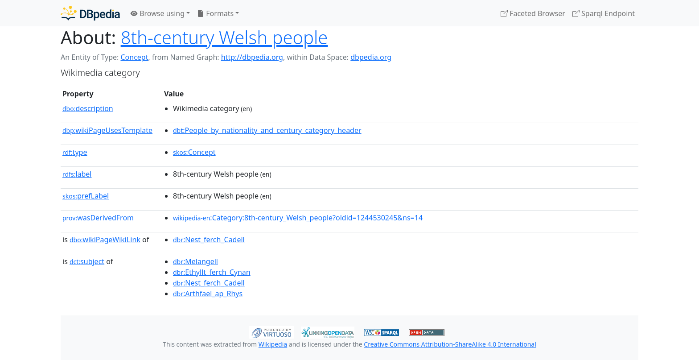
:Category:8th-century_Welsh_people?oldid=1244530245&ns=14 (298, 218)
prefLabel (85, 196)
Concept (134, 57)
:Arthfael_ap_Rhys (208, 293)
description (87, 108)
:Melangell (195, 261)
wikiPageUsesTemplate (107, 130)
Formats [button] (215, 13)
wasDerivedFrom (98, 218)
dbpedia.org (370, 57)
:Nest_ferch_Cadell (209, 239)
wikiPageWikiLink (105, 239)
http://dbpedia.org (252, 57)
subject (87, 261)
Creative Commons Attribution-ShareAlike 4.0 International (450, 344)
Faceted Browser (533, 13)
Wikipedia (273, 344)
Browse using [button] (158, 13)
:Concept (194, 152)
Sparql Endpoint (603, 13)
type (74, 152)
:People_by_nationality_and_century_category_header (267, 130)
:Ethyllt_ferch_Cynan (212, 272)
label (77, 174)
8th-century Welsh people (224, 37)
